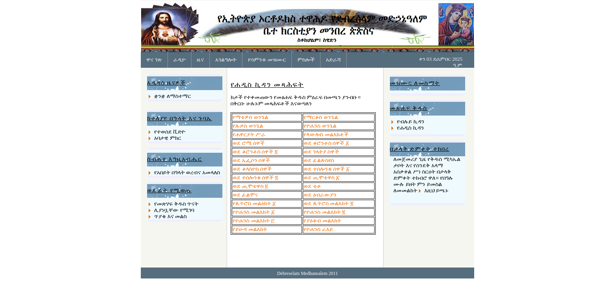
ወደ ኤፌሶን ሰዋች (251, 160)
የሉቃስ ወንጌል (248, 126)
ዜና (200, 59)
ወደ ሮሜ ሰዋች (248, 143)
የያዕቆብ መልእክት (322, 221)
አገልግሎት (226, 59)
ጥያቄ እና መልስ (170, 216)
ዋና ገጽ (154, 59)
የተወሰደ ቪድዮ (169, 132)
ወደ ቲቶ (312, 186)
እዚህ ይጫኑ (436, 190)
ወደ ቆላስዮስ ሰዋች (252, 169)
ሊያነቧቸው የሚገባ (174, 210)
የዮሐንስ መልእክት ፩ (254, 212)
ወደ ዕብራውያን (320, 195)
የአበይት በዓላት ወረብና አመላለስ (187, 172)
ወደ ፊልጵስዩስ (319, 160)
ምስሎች (306, 59)
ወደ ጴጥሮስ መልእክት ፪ (329, 203)
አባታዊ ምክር (167, 138)
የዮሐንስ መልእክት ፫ (254, 221)
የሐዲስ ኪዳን (410, 128)
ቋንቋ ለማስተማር (172, 96)
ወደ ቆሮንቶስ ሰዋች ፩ (326, 143)
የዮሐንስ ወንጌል (320, 126)
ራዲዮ (179, 59)
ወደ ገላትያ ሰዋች (321, 152)
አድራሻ (333, 59)
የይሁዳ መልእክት (250, 229)
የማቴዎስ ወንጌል (250, 117)
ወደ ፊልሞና (245, 195)
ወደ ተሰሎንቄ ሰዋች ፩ (326, 169)
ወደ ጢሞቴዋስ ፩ (321, 178)
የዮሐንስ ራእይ (318, 229)
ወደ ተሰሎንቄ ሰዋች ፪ (255, 178)
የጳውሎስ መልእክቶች (326, 134)
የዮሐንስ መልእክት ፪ (325, 212)
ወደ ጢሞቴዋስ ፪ (250, 186)
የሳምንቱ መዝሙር (267, 59)
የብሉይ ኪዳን (410, 122)
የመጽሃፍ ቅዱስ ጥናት (176, 204)
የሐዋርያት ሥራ (249, 134)
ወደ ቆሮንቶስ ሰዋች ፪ (255, 152)
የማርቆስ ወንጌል (321, 117)
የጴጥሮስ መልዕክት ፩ (254, 203)
